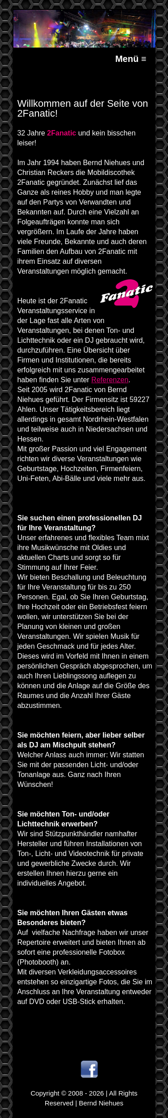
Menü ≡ (130, 59)
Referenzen (110, 380)
